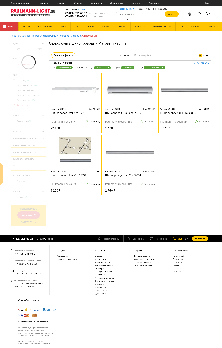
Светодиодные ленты (104, 278)
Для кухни (99, 284)
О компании (180, 250)
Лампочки (100, 274)
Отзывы (78, 2)
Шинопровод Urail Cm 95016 (68, 113)
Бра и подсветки (102, 262)
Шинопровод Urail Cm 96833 (178, 113)
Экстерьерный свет (104, 271)
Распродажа (62, 256)
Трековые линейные (27, 85)
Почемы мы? (178, 256)
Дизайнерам (116, 2)
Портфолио (178, 259)
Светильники (101, 259)
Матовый (76, 35)
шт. (178, 238)
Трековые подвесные (28, 90)
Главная (15, 35)
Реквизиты (177, 262)
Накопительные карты (67, 259)
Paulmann (22, 181)
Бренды (136, 2)
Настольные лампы (104, 265)
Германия (22, 197)
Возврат (61, 2)
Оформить (200, 239)
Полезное (177, 268)
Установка (96, 2)
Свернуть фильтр (63, 55)
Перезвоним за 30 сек (126, 9)
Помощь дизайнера (143, 265)
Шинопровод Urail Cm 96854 (123, 175)
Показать (28, 215)
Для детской (100, 287)
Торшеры (99, 268)
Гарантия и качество (143, 262)
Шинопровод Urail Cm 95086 (123, 113)
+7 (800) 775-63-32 (85, 13)
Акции (61, 250)
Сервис (138, 250)
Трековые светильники (29, 95)
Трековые (23, 80)
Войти (208, 3)
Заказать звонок (45, 238)
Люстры (98, 256)
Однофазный (102, 67)
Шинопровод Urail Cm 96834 (68, 175)
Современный (24, 121)
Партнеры (177, 271)
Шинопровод (61, 35)
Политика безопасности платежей (33, 321)
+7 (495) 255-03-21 (85, 16)
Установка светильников (145, 259)
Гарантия (43, 2)
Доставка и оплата (20, 2)
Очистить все (201, 63)
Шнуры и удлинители (104, 281)
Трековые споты (26, 100)
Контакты (154, 2)
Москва (81, 9)
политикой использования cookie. (34, 335)
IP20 (20, 165)
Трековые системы (42, 35)
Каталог (9, 26)
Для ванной (100, 293)
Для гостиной (101, 290)
